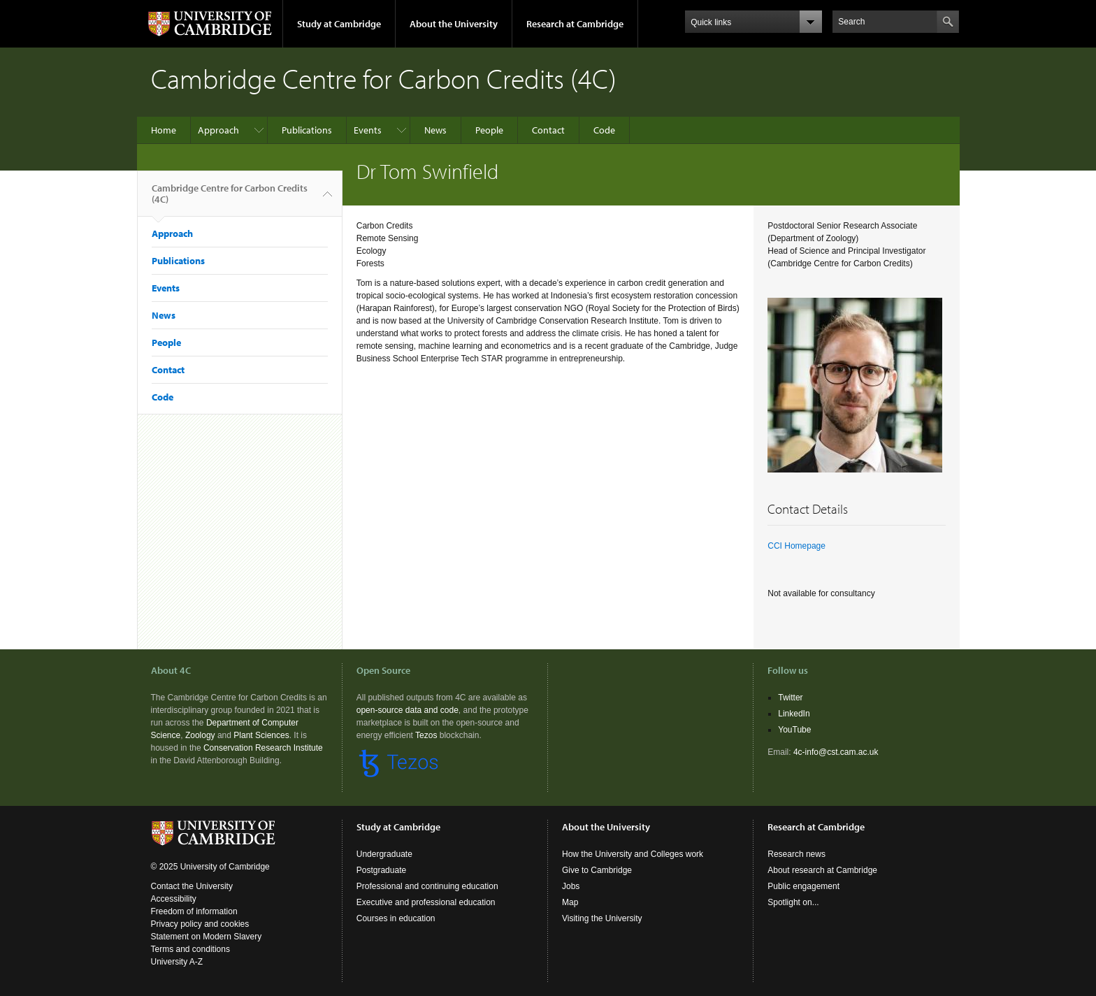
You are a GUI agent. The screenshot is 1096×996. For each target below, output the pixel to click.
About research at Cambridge (822, 870)
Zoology (200, 735)
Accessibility (173, 899)
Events (368, 130)
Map (570, 902)
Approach (218, 130)
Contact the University (192, 886)
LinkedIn (793, 714)
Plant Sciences (261, 735)
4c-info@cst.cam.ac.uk (836, 752)
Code (604, 130)
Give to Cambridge (597, 870)
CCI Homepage (796, 546)
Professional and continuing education (427, 886)
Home (163, 130)
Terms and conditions (190, 949)
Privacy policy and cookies (200, 924)
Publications (307, 130)
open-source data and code (407, 710)
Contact (548, 130)
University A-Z (177, 962)
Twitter (790, 697)
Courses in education (395, 918)
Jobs (570, 886)
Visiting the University (602, 918)
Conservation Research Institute (263, 748)
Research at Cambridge (574, 23)
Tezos (426, 735)
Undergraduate (384, 854)
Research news (796, 854)
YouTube (794, 730)
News (435, 130)
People (489, 130)
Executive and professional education (426, 902)
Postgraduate (381, 870)
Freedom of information (194, 911)
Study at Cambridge (339, 23)
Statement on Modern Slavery (206, 936)
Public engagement (803, 886)
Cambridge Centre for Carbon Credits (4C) (230, 199)
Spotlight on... (793, 902)
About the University (454, 23)
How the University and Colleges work (632, 854)
